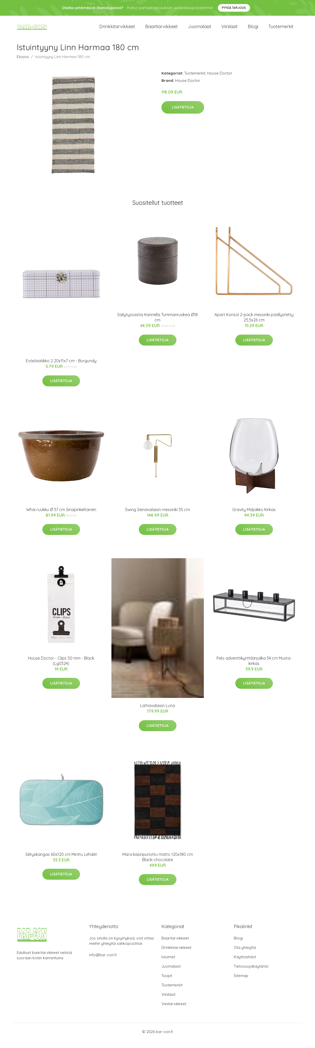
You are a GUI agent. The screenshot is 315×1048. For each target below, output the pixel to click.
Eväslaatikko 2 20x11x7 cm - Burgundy (61, 368)
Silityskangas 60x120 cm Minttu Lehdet (61, 861)
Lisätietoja (183, 115)
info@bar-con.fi (103, 962)
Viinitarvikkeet (173, 1011)
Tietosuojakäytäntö (251, 973)
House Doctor (219, 80)
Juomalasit (199, 30)
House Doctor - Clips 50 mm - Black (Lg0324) (61, 668)
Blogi (253, 30)
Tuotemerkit (280, 30)
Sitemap (241, 983)
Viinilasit (229, 30)
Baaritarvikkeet (161, 30)
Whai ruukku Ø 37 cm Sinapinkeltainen (61, 517)
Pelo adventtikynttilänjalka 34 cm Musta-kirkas (254, 668)
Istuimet (168, 964)
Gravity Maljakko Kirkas (254, 517)
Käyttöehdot (245, 964)
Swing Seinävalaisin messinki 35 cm (157, 517)
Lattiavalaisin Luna (157, 713)
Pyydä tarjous (234, 8)
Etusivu (23, 64)
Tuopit (166, 983)
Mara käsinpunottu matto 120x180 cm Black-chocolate (157, 864)
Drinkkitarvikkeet (117, 30)
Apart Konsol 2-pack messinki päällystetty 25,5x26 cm (253, 325)
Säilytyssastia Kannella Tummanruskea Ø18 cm (157, 325)
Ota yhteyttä (245, 955)
